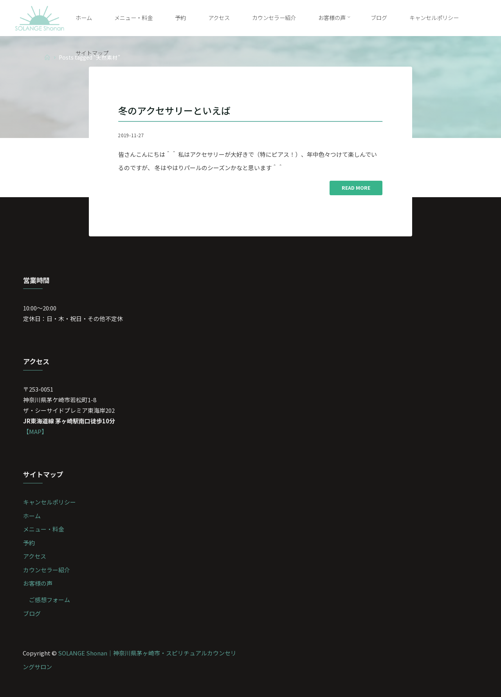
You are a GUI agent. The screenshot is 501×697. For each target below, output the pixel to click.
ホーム (32, 516)
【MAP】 (35, 431)
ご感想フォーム (49, 599)
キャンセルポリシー (49, 502)
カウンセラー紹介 (46, 570)
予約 (29, 543)
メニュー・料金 (43, 529)
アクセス (34, 556)
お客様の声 (37, 583)
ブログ (32, 613)
